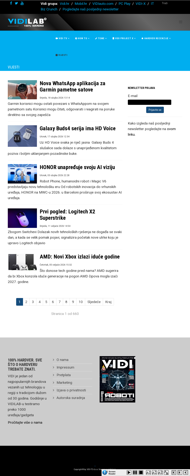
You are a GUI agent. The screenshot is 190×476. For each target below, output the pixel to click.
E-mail (132, 96)
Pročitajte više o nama (25, 422)
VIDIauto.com (102, 3)
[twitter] (16, 3)
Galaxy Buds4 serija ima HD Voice (78, 128)
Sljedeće (94, 302)
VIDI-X (141, 3)
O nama (62, 360)
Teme (99, 38)
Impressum (65, 367)
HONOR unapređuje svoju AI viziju (77, 167)
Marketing (64, 382)
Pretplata (63, 375)
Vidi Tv (61, 38)
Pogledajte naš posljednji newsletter (91, 9)
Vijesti (61, 55)
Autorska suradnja (70, 398)
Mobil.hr (81, 3)
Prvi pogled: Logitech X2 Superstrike (67, 214)
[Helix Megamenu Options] (180, 22)
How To (81, 38)
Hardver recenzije (154, 38)
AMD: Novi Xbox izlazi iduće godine (80, 256)
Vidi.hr (65, 3)
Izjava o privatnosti (71, 390)
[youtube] (22, 3)
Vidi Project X (122, 38)
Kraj (108, 302)
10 (81, 302)
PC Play (124, 3)
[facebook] (11, 3)
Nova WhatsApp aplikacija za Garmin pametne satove (72, 86)
